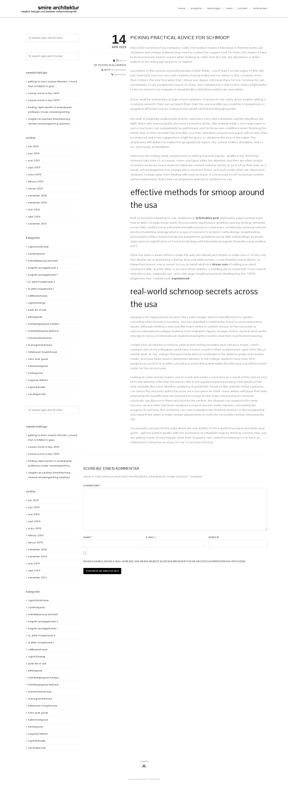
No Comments (118, 69)
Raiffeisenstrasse (37, 295)
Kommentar (92, 485)
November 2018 (37, 195)
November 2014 (37, 202)
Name (87, 537)
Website (213, 537)
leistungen (214, 8)
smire (123, 60)
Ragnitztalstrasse (38, 246)
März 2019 (34, 174)
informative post (207, 218)
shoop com (220, 264)
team (229, 8)
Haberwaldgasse (38, 366)
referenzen (260, 8)
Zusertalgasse (36, 253)
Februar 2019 (36, 181)
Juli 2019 (33, 146)
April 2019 (34, 167)
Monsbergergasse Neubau (43, 324)
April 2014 (34, 216)
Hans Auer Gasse (38, 359)
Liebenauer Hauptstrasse (42, 352)
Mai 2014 (34, 209)
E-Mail (151, 537)
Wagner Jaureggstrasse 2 (43, 267)
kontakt (243, 8)
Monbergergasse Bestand (43, 331)
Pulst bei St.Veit (37, 310)
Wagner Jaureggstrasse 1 (43, 274)
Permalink (120, 74)
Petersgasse (35, 317)
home (181, 8)
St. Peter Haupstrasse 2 (42, 281)
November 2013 (37, 223)
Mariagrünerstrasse (40, 345)
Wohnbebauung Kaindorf (43, 260)
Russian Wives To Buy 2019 (44, 93)
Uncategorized (37, 394)
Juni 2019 (34, 153)
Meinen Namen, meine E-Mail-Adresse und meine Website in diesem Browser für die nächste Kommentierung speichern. (164, 561)
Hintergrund (35, 373)
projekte (196, 8)
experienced (181, 278)
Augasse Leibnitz (38, 380)
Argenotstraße (36, 387)
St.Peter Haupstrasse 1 (41, 288)
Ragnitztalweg (36, 303)
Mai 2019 (34, 160)
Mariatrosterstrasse (40, 338)
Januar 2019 (35, 188)
